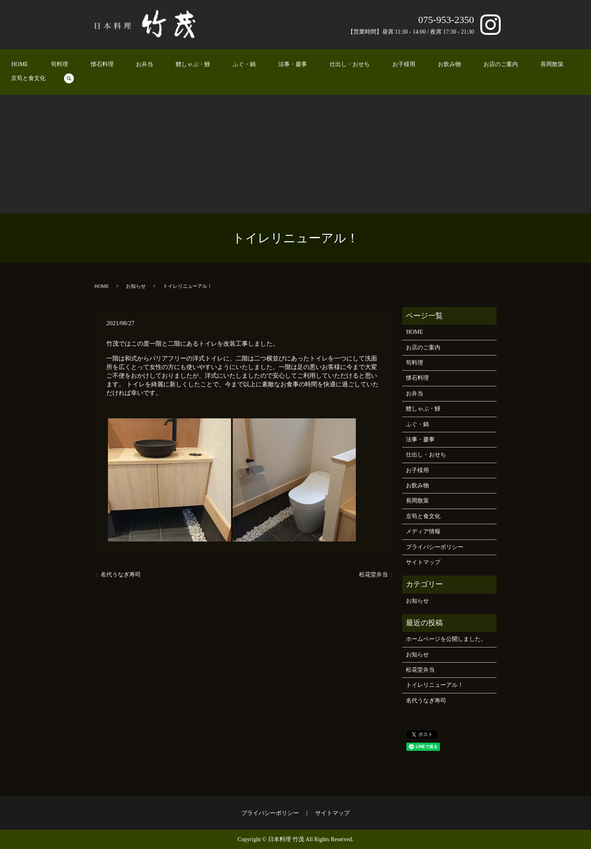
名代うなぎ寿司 (121, 574)
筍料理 (82, 66)
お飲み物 (384, 66)
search (540, 66)
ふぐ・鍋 (223, 66)
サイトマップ (423, 562)
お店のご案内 (424, 66)
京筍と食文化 (505, 66)
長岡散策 (464, 66)
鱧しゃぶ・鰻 (183, 66)
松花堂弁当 (373, 574)
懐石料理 (114, 66)
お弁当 (145, 66)
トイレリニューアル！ (434, 685)
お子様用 (349, 66)
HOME (53, 66)
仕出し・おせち (306, 66)
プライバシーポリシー (434, 547)
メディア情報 (423, 531)
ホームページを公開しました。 (446, 639)
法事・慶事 (260, 66)
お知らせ (136, 286)
